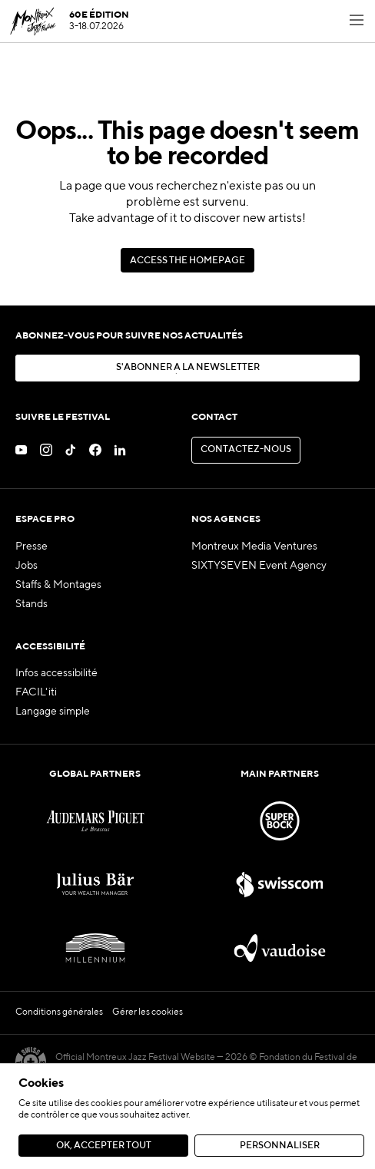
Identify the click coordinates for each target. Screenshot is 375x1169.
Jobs (26, 565)
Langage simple (52, 711)
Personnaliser (280, 1146)
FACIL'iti (36, 692)
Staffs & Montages (58, 585)
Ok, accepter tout (103, 1146)
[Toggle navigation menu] (356, 21)
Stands (31, 604)
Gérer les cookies (147, 1012)
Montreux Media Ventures (254, 546)
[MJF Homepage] (69, 21)
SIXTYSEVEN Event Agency (259, 565)
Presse (31, 546)
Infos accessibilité (56, 673)
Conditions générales (59, 1012)
